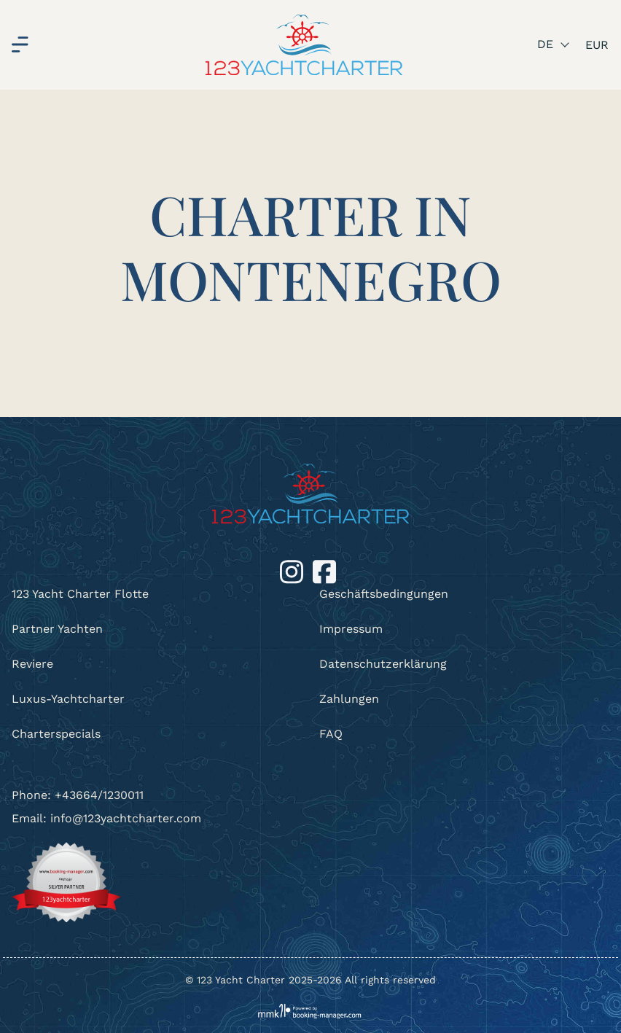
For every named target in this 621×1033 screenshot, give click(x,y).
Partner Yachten (57, 629)
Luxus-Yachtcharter (68, 699)
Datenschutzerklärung (383, 664)
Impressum (351, 629)
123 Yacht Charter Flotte (80, 594)
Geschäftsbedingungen (383, 594)
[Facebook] (324, 571)
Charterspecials (56, 734)
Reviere (32, 664)
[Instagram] (293, 571)
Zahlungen (349, 699)
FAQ (331, 734)
